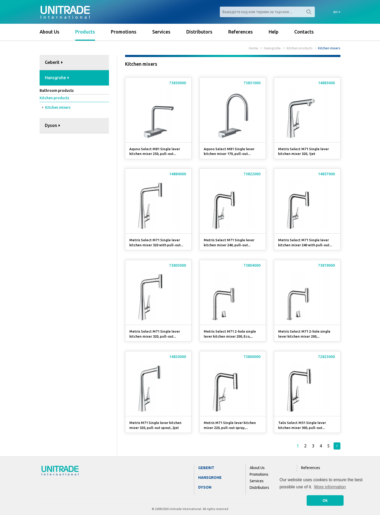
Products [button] (85, 31)
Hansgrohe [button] (57, 77)
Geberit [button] (54, 62)
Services (161, 31)
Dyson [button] (52, 125)
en (336, 12)
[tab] (74, 62)
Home (253, 48)
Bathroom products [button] (57, 90)
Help (273, 31)
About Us (49, 31)
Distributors (199, 31)
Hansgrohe (272, 48)
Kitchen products (300, 48)
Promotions (123, 31)
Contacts (304, 31)
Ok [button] (324, 500)
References (240, 31)
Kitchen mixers (56, 107)
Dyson (204, 487)
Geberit (206, 468)
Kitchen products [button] (54, 98)
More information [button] (330, 487)
